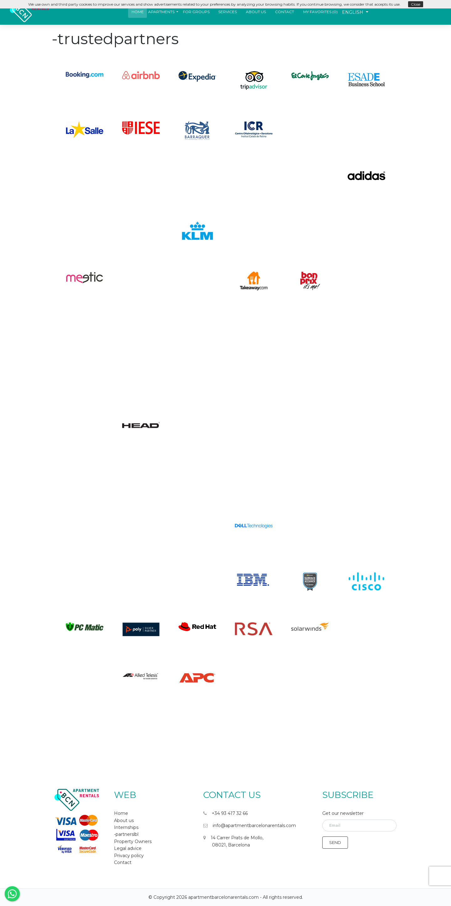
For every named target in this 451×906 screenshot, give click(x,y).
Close (415, 4)
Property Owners (133, 841)
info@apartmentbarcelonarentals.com (249, 825)
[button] (163, 11)
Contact (284, 11)
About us (256, 11)
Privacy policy (129, 855)
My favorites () (320, 11)
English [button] (353, 12)
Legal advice (128, 848)
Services (227, 11)
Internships (126, 827)
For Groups (196, 11)
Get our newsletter (343, 813)
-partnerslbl (126, 834)
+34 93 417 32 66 (225, 813)
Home (138, 11)
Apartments (161, 11)
